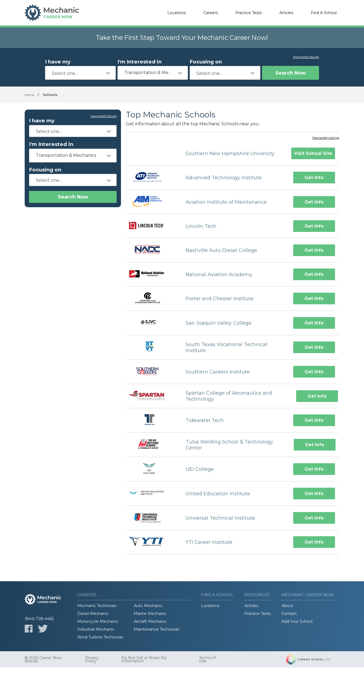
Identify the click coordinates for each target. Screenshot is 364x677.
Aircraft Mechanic (150, 621)
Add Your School (297, 621)
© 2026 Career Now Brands (43, 659)
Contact (289, 613)
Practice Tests (248, 12)
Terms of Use (207, 659)
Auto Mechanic (148, 605)
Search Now (290, 73)
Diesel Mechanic (92, 613)
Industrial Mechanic (95, 629)
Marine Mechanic (150, 613)
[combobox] (80, 72)
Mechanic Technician (97, 605)
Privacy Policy (92, 659)
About (287, 605)
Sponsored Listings (325, 138)
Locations (176, 12)
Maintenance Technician (157, 629)
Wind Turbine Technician (100, 637)
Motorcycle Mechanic (97, 621)
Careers (210, 12)
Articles (286, 12)
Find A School (324, 12)
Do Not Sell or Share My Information (144, 659)
